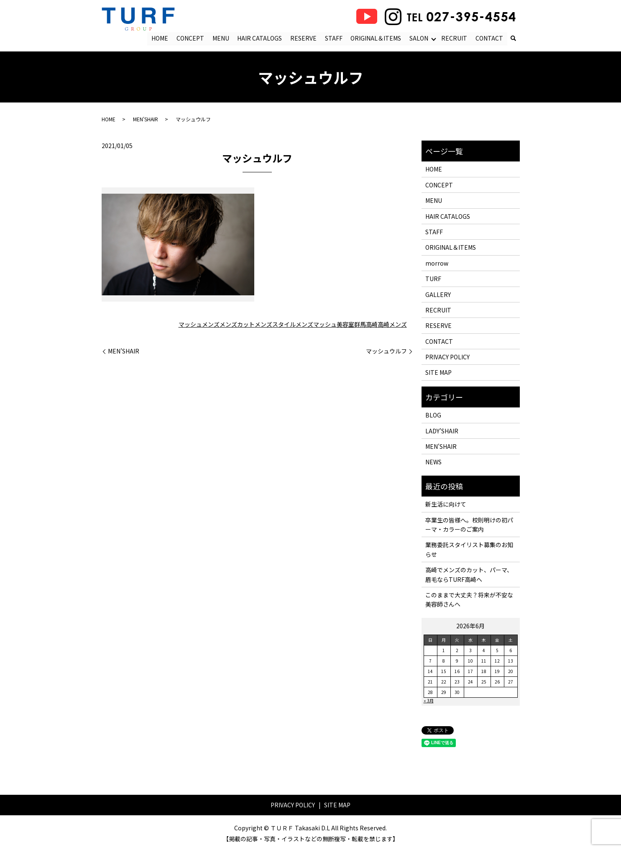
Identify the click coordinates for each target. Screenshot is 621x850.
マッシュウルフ (386, 352)
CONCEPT (190, 38)
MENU (220, 38)
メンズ (211, 324)
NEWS (433, 462)
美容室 (345, 324)
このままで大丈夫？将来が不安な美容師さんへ (469, 600)
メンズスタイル (275, 324)
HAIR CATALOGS (260, 38)
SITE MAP (438, 373)
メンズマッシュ (316, 324)
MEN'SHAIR (145, 119)
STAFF (333, 38)
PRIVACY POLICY (447, 357)
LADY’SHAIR (441, 431)
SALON (418, 38)
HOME (160, 38)
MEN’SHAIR (123, 352)
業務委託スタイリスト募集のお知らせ (469, 549)
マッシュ (190, 324)
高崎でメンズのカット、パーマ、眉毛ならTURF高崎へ (469, 575)
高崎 (372, 324)
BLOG (433, 415)
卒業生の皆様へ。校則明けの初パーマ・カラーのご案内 (469, 524)
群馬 (360, 324)
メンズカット (237, 324)
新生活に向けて (445, 504)
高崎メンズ (392, 324)
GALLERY (438, 294)
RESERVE (304, 38)
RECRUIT (454, 38)
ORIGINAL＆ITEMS (376, 38)
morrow (436, 263)
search (513, 39)
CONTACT (489, 38)
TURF (433, 279)
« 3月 (429, 700)
